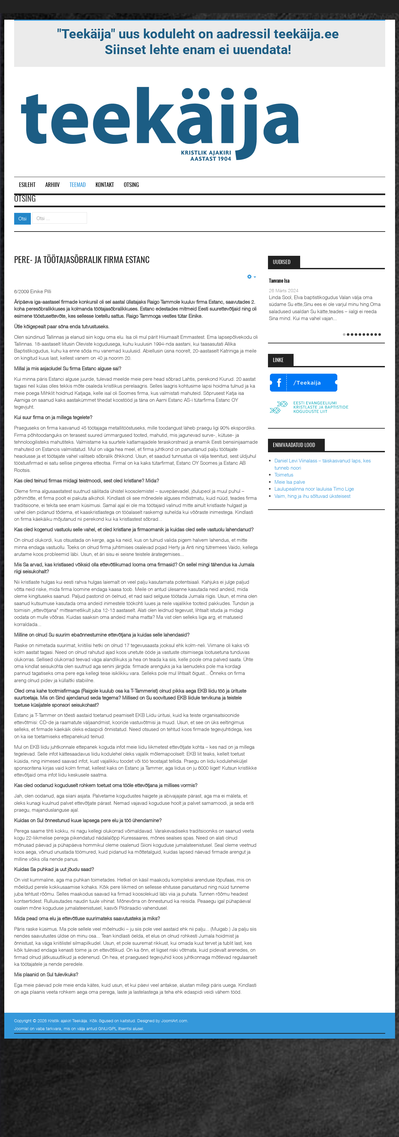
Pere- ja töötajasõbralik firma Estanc (81, 260)
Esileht (27, 185)
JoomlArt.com (174, 1020)
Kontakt (105, 185)
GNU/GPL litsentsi (114, 1028)
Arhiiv (52, 185)
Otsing (131, 185)
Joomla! (21, 1028)
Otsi (22, 218)
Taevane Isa (279, 281)
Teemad (78, 185)
